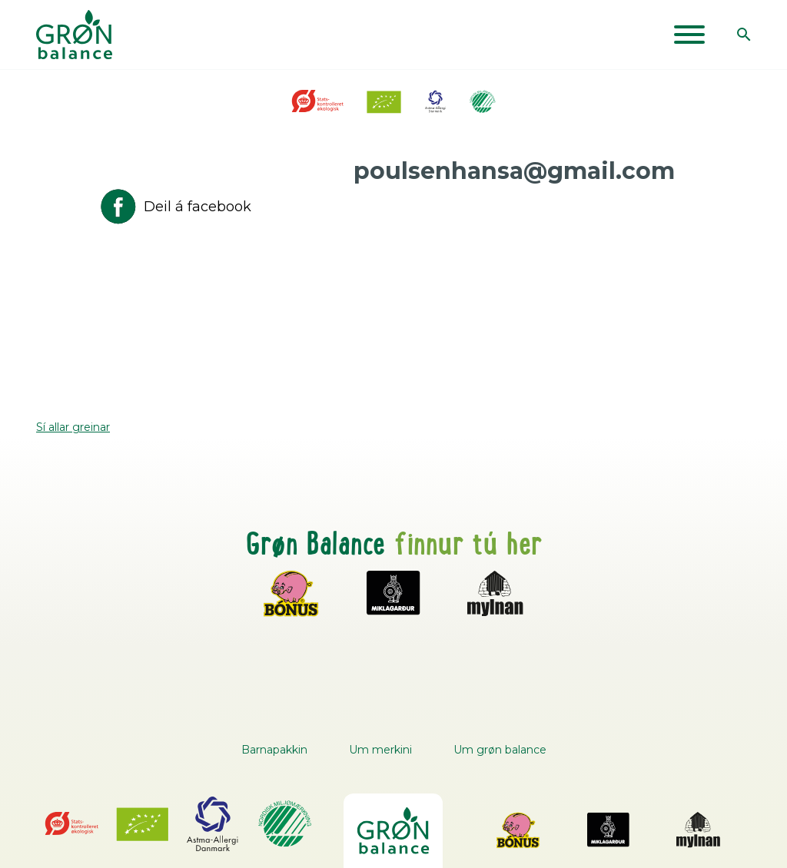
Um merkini (380, 750)
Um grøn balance (499, 750)
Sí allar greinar (73, 427)
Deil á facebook (174, 206)
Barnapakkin (274, 750)
